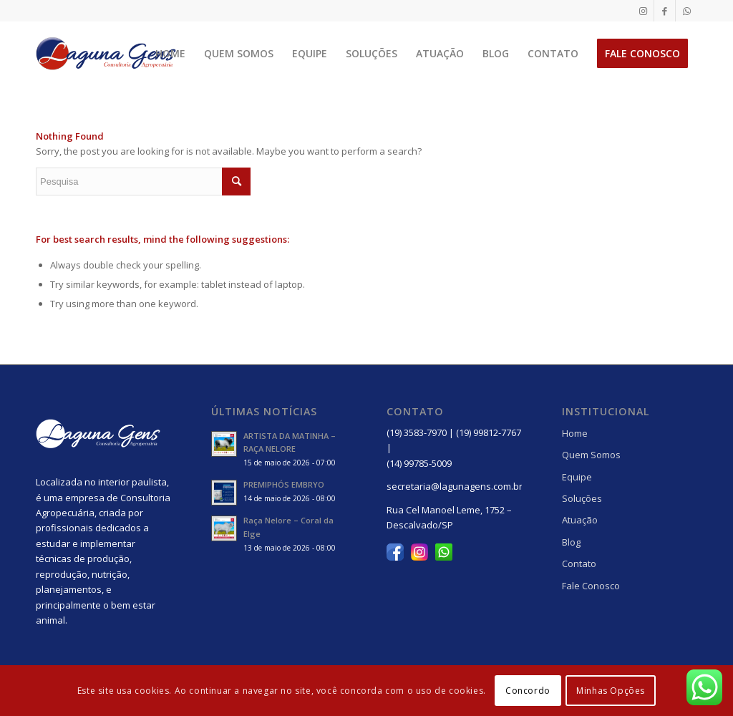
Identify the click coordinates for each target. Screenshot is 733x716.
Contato (579, 563)
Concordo (527, 690)
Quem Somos (591, 454)
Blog (571, 542)
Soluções (582, 498)
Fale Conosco (591, 585)
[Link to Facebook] (664, 10)
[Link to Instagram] (643, 10)
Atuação (580, 519)
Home (575, 433)
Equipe (577, 476)
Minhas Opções (610, 690)
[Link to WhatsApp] (686, 10)
